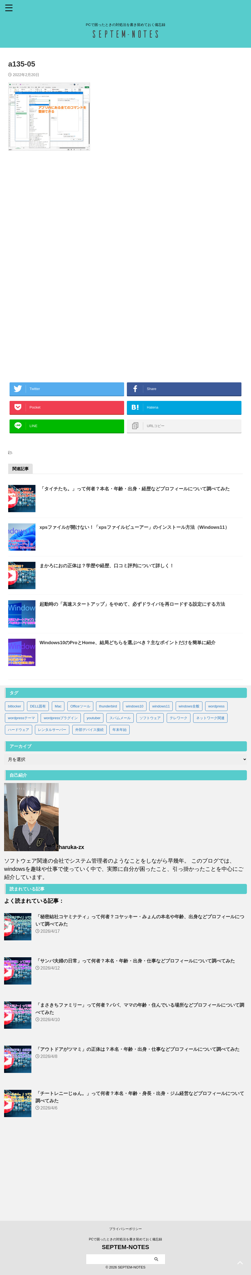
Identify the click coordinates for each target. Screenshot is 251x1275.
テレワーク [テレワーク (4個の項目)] (178, 794)
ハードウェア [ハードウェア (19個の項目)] (18, 806)
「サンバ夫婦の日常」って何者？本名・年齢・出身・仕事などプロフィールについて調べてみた (141, 1037)
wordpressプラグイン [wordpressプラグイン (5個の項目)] (61, 794)
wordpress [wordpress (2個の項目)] (216, 783)
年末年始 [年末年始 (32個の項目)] (119, 806)
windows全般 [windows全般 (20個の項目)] (189, 783)
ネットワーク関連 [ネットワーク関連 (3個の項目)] (210, 794)
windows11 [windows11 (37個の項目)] (161, 783)
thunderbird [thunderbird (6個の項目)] (108, 783)
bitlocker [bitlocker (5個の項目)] (14, 783)
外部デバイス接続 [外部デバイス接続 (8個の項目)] (89, 806)
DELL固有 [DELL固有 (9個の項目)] (38, 783)
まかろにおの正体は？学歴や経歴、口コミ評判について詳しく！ (124, 601)
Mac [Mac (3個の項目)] (58, 783)
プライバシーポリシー (125, 1229)
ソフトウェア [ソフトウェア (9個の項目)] (150, 794)
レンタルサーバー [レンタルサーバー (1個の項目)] (52, 806)
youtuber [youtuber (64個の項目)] (94, 794)
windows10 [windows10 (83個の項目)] (134, 783)
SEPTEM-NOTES (125, 1247)
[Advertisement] (125, 216)
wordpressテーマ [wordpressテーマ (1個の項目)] (21, 794)
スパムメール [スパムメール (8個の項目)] (120, 794)
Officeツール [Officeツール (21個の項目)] (80, 783)
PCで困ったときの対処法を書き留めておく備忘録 (125, 1239)
